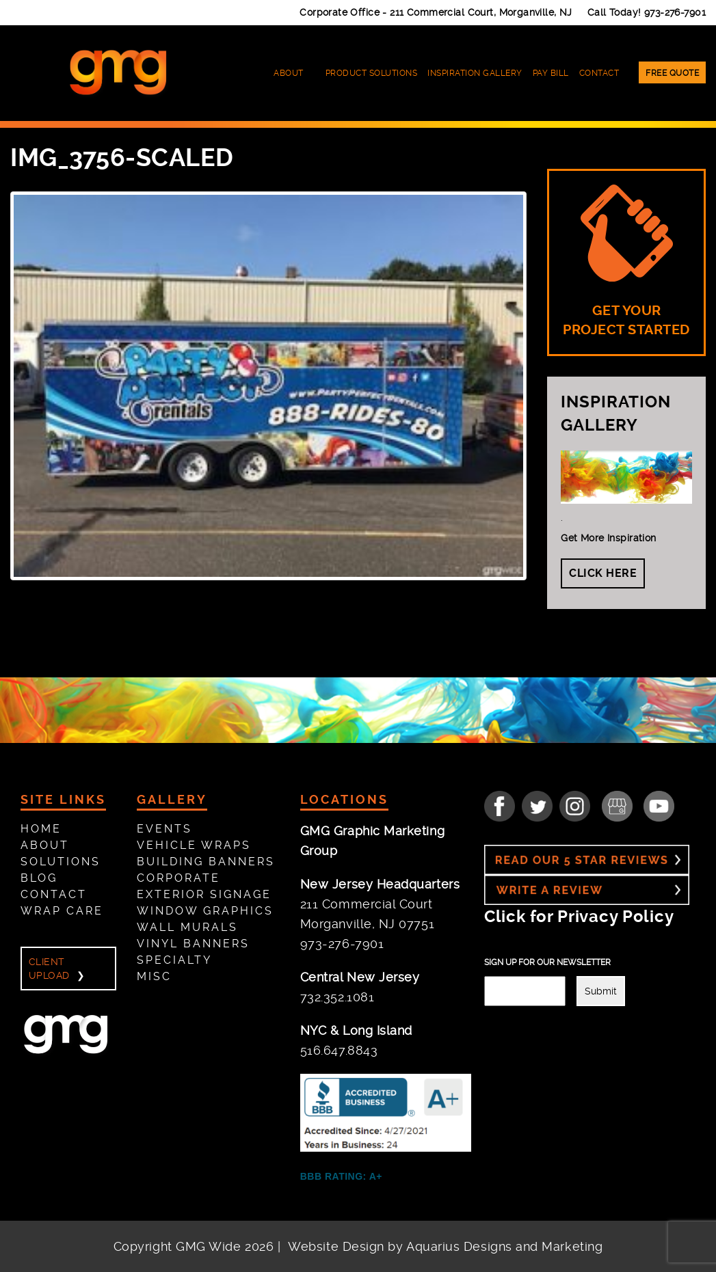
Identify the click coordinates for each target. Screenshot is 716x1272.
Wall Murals (187, 927)
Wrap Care (62, 910)
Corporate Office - (436, 12)
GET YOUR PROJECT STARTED (626, 261)
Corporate (178, 877)
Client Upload (49, 968)
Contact (599, 73)
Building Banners (206, 861)
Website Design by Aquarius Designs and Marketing (445, 1246)
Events (164, 828)
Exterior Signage (204, 894)
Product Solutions (372, 73)
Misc (154, 976)
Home (41, 828)
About (289, 73)
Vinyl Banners (193, 943)
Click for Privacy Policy (579, 916)
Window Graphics (205, 910)
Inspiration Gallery (474, 73)
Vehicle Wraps (194, 845)
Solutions (61, 861)
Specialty (174, 959)
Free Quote (672, 73)
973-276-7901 (675, 12)
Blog (39, 877)
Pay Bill (551, 73)
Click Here (603, 573)
